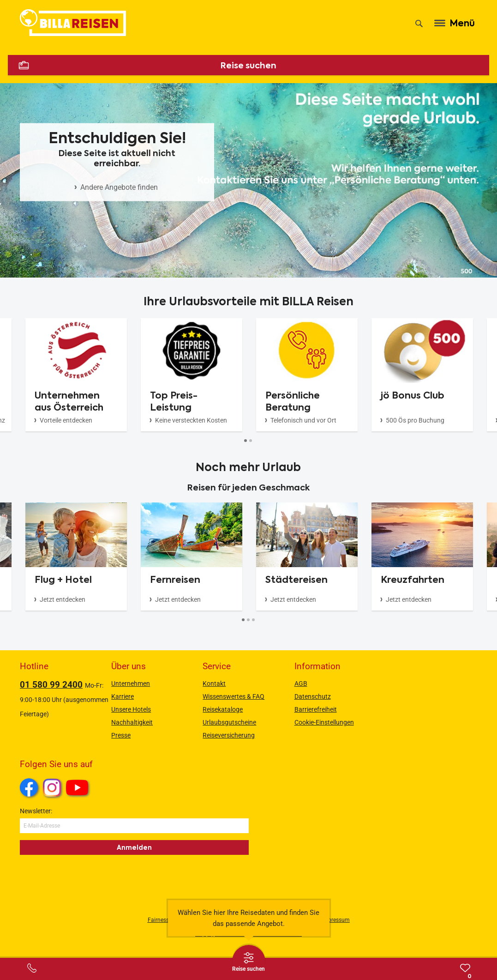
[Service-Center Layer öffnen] (32, 968)
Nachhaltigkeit (132, 722)
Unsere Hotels (131, 709)
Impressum (336, 920)
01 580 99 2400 (51, 684)
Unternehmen (130, 683)
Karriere (122, 696)
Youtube (78, 789)
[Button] (245, 440)
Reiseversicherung (229, 735)
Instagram (52, 787)
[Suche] (419, 24)
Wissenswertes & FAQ (233, 696)
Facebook (29, 787)
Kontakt (214, 683)
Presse (121, 735)
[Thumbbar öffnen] (248, 961)
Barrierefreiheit (315, 709)
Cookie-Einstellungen (324, 722)
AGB (300, 683)
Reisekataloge (223, 709)
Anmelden (134, 847)
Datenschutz (312, 696)
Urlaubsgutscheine (229, 722)
